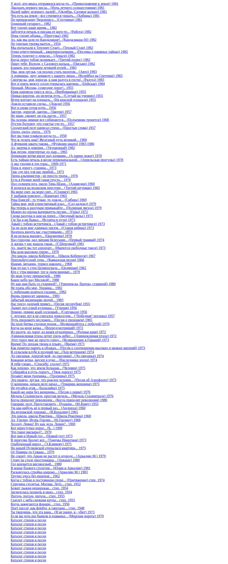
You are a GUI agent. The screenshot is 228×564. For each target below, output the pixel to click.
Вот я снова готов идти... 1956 (33, 108)
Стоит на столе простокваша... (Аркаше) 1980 (45, 460)
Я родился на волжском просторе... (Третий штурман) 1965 (55, 188)
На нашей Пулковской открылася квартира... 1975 (48, 448)
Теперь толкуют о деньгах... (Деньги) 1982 (43, 56)
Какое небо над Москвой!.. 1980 (35, 280)
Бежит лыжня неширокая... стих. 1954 (39, 488)
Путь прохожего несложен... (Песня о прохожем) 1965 (51, 320)
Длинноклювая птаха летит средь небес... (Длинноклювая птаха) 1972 (64, 336)
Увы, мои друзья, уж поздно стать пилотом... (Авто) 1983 (54, 72)
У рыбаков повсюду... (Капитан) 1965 (39, 196)
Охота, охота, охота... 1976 (31, 132)
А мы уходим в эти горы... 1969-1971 (38, 164)
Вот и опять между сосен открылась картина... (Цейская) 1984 (58, 84)
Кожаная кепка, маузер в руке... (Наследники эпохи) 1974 (54, 360)
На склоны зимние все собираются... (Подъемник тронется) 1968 (60, 120)
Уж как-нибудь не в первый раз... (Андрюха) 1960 (48, 408)
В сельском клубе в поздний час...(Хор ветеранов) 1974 (52, 352)
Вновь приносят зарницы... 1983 (35, 296)
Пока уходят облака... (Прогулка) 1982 (40, 36)
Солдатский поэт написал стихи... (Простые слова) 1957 (53, 128)
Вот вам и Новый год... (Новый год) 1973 (42, 436)
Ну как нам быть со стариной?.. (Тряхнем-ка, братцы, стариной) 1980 (63, 284)
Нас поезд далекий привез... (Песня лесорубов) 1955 (50, 304)
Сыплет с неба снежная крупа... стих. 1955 (43, 500)
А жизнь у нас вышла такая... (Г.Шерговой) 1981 (47, 244)
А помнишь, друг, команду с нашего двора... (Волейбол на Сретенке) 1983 (66, 76)
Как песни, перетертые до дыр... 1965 (39, 152)
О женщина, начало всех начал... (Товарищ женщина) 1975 (55, 384)
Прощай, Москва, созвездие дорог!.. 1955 (42, 88)
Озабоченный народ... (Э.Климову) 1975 (41, 444)
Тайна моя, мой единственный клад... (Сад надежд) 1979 (53, 204)
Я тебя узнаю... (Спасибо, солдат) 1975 (40, 364)
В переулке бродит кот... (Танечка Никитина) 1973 (48, 440)
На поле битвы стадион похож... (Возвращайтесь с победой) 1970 (60, 324)
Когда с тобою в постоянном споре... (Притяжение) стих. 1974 (58, 480)
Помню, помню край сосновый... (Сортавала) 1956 (49, 312)
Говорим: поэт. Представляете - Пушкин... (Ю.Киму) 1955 (54, 404)
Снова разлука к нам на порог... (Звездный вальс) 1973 (52, 216)
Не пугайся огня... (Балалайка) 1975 (38, 388)
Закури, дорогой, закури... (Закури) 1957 (41, 112)
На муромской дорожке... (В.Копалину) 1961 (44, 412)
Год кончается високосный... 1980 (36, 464)
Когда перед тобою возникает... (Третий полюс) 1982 (50, 60)
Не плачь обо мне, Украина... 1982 (36, 288)
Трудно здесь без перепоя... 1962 (35, 476)
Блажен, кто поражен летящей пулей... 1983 (44, 68)
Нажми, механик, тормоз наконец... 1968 (41, 264)
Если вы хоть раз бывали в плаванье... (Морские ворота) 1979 (57, 516)
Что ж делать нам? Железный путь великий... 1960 (49, 140)
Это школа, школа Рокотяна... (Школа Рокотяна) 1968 (51, 416)
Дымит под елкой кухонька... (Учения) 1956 (44, 308)
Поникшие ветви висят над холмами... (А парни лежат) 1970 (56, 156)
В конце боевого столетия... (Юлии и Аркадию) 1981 (50, 468)
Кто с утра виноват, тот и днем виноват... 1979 (45, 272)
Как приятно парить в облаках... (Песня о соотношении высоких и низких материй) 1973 (78, 348)
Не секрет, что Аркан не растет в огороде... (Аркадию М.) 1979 (58, 456)
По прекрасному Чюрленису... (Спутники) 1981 (46, 20)
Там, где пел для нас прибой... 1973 (37, 172)
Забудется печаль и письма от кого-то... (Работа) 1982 (51, 32)
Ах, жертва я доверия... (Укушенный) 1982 (43, 148)
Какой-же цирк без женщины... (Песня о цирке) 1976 (50, 392)
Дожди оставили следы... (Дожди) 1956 (40, 104)
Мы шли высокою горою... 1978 (35, 252)
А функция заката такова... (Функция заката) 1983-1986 (52, 144)
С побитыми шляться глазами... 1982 (38, 292)
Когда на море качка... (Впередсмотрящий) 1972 (47, 328)
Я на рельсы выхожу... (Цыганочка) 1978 (41, 236)
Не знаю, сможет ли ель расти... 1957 (39, 116)
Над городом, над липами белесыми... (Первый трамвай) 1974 (57, 240)
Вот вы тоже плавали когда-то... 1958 (39, 136)
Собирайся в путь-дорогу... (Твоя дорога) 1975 (46, 372)
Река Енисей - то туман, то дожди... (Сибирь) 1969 (49, 200)
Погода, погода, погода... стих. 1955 (38, 496)
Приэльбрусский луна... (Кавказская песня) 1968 (47, 260)
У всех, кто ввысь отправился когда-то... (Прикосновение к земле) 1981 (64, 4)
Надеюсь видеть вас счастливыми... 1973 (41, 232)
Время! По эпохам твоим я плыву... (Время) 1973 (47, 344)
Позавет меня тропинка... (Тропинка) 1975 (43, 376)
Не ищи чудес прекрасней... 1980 (36, 276)
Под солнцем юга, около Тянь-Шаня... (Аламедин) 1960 (53, 184)
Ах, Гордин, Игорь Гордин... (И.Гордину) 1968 (45, 420)
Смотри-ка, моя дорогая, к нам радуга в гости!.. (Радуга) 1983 (57, 80)
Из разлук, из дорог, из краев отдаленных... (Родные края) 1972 (58, 332)
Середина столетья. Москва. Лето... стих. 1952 (46, 484)
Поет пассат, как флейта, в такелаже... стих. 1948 (47, 508)
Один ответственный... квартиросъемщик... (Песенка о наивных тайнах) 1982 (69, 52)
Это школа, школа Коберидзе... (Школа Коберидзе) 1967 (53, 256)
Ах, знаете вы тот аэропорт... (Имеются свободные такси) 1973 (58, 248)
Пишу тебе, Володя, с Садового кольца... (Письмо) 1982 (53, 64)
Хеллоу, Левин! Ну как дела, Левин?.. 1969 (43, 424)
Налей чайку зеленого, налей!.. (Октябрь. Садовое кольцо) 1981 (59, 12)
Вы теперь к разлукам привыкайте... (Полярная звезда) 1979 (56, 208)
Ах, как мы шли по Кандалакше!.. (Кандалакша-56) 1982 (53, 40)
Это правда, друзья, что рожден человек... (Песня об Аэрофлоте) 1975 (63, 380)
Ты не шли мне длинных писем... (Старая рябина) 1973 (52, 228)
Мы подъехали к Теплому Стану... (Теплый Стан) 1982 (52, 48)
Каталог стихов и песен (28, 520)
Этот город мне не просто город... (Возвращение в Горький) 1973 (60, 340)
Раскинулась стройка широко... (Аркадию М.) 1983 (49, 472)
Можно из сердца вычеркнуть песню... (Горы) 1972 (49, 212)
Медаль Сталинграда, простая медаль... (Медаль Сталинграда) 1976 (62, 396)
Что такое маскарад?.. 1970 (31, 432)
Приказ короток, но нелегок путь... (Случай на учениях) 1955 (57, 96)
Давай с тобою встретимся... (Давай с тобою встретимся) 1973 (58, 224)
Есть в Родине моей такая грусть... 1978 (41, 180)
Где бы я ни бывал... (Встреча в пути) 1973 (43, 220)
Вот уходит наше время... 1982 (34, 28)
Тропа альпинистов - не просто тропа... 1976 (44, 176)
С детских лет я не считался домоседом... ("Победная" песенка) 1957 (63, 316)
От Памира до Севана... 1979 (32, 452)
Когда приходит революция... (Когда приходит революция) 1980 (59, 400)
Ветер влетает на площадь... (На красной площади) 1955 (53, 100)
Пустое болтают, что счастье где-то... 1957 (43, 124)
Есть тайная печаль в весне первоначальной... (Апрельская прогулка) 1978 (67, 160)
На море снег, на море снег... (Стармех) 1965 (44, 192)
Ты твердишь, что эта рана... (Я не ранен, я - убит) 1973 (53, 512)
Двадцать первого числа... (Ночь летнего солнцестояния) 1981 (57, 8)
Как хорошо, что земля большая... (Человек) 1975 (48, 368)
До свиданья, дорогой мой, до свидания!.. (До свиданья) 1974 (57, 356)
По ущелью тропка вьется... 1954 (36, 44)
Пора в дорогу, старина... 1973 (33, 168)
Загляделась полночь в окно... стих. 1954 (41, 492)
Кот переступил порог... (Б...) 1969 (36, 428)
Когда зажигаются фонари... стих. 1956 (40, 504)
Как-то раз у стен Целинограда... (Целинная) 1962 (48, 268)
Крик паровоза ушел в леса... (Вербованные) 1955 (48, 92)
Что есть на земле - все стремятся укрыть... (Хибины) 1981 (55, 16)
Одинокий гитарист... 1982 (31, 24)
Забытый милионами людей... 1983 (37, 300)
